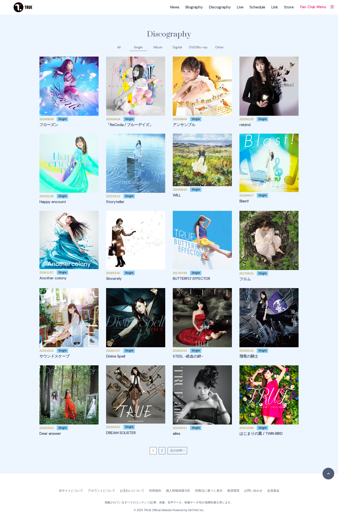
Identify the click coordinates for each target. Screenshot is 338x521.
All (119, 47)
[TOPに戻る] (328, 473)
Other (219, 47)
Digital (177, 47)
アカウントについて (101, 490)
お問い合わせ (253, 490)
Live (240, 7)
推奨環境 (233, 490)
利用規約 (155, 490)
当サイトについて (71, 490)
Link (274, 7)
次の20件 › (177, 450)
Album (157, 47)
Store (289, 7)
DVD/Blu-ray (198, 47)
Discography (220, 7)
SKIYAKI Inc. (196, 510)
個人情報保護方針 (178, 490)
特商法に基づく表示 (209, 490)
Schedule (257, 7)
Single (138, 47)
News (174, 7)
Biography (194, 7)
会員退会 (273, 490)
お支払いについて (132, 490)
